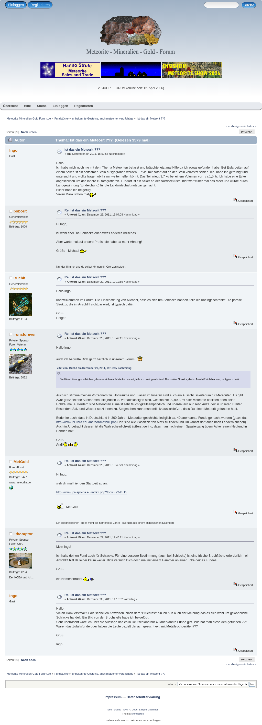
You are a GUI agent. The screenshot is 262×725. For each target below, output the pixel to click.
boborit (20, 211)
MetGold (21, 461)
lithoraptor (23, 534)
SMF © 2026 (130, 709)
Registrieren (40, 5)
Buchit (20, 278)
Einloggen (16, 5)
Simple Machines (148, 709)
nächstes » (249, 126)
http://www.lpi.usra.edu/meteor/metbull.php (86, 422)
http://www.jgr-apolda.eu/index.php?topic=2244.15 (91, 492)
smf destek (138, 713)
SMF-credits (114, 709)
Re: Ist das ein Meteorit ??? (85, 210)
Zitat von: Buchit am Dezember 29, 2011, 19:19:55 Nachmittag (94, 368)
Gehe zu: (172, 684)
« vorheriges (234, 126)
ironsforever (25, 334)
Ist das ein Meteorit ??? (82, 149)
